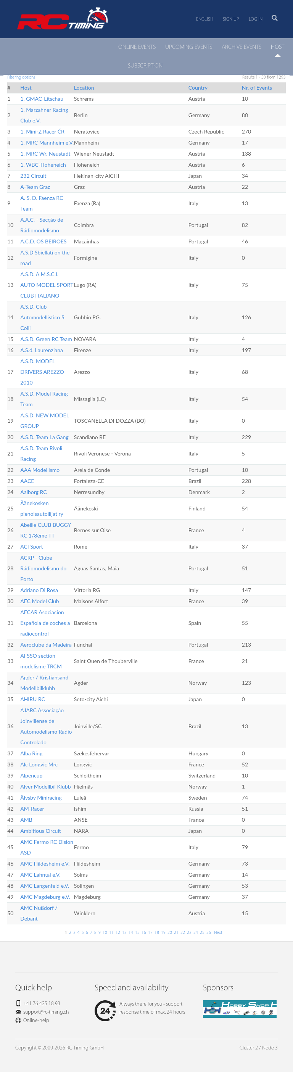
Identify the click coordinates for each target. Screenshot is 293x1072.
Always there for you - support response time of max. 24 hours (140, 1008)
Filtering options (21, 77)
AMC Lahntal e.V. (40, 874)
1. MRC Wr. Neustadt (45, 153)
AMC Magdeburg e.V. (45, 896)
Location (84, 87)
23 (189, 932)
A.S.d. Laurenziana (41, 350)
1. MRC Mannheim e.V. (47, 142)
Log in (255, 19)
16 (144, 932)
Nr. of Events (257, 87)
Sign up (231, 19)
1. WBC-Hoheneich (43, 164)
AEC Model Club (39, 601)
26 (208, 932)
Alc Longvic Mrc (39, 764)
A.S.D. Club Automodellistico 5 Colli (42, 317)
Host (26, 87)
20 (169, 932)
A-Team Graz (35, 186)
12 (118, 932)
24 (195, 932)
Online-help (36, 1021)
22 (182, 932)
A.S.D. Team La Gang (44, 437)
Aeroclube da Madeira (46, 644)
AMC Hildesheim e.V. (44, 863)
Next (217, 932)
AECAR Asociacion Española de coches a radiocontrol (45, 623)
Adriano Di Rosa (39, 590)
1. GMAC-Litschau (41, 98)
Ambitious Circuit (40, 830)
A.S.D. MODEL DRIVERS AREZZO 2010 (42, 372)
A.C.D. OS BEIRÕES (43, 241)
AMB (26, 819)
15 (137, 932)
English (204, 19)
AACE (27, 481)
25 (202, 932)
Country (198, 87)
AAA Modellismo (40, 470)
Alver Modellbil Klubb (45, 786)
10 (105, 932)
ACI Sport (31, 546)
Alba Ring (31, 753)
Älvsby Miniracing (41, 797)
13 (124, 932)
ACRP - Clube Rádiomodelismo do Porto (43, 568)
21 (176, 932)
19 (163, 932)
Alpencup (31, 775)
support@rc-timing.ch (46, 1012)
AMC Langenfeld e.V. (44, 885)
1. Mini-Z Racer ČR (42, 131)
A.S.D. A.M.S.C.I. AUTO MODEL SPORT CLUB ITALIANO (46, 285)
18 (157, 932)
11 (111, 932)
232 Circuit (33, 175)
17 (150, 932)
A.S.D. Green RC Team (46, 339)
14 (131, 932)
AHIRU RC (32, 699)
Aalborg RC (33, 492)
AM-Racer (32, 808)
